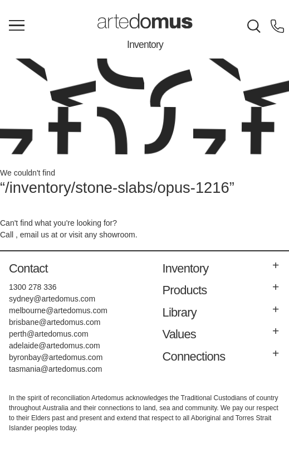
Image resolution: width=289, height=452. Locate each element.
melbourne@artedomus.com (58, 310)
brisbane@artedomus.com (54, 322)
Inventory (145, 44)
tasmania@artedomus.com (55, 368)
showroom (117, 234)
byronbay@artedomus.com (55, 357)
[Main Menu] (17, 26)
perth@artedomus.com (49, 333)
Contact (28, 268)
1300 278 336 (33, 287)
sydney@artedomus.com (52, 298)
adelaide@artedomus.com (54, 345)
